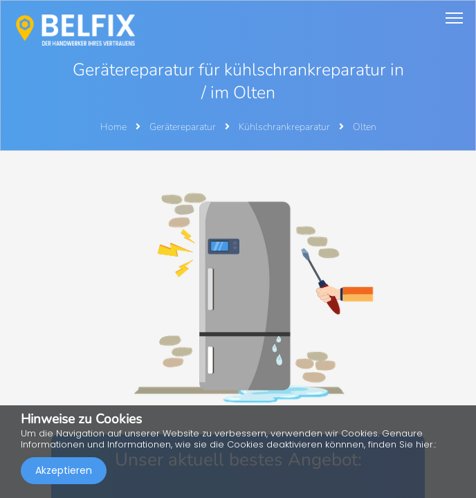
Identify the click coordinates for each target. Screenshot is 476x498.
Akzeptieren (63, 470)
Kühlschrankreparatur (285, 126)
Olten (364, 126)
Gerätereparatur (183, 126)
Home (113, 126)
